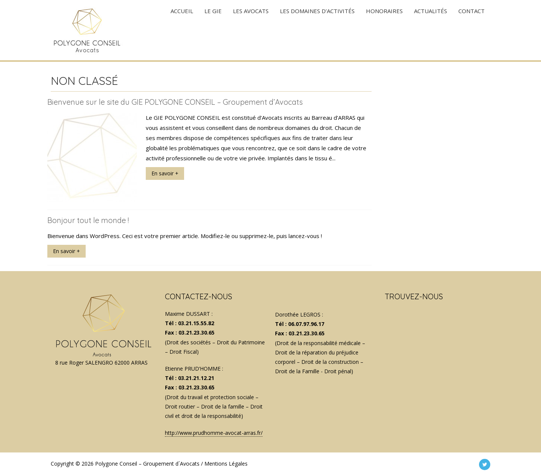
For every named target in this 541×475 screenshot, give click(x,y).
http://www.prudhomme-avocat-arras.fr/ (214, 432)
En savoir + (164, 173)
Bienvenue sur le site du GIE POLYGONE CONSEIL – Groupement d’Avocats (175, 102)
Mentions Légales (226, 463)
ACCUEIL (182, 30)
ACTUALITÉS (430, 30)
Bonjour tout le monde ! (88, 220)
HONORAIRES (384, 30)
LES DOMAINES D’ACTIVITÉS (317, 30)
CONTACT (471, 30)
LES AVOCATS (251, 30)
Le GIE (213, 30)
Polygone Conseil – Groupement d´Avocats (147, 463)
